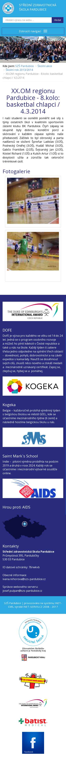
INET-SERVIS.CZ (32, 606)
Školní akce (45, 66)
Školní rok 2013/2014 (19, 70)
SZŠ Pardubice (24, 66)
